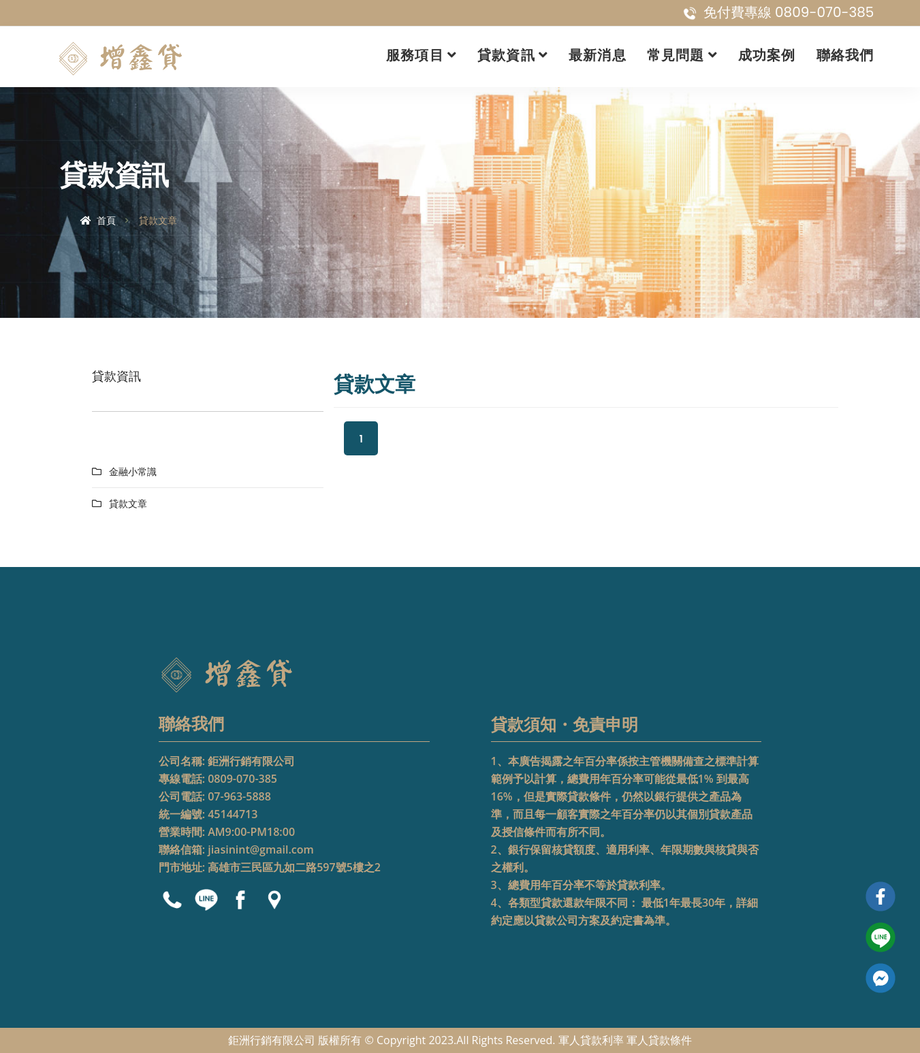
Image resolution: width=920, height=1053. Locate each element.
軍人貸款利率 (591, 1040)
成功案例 (767, 55)
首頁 (98, 220)
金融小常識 (133, 472)
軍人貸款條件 (659, 1040)
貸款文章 (128, 504)
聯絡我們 (845, 55)
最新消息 (597, 55)
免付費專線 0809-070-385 (778, 12)
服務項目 (415, 55)
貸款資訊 (506, 55)
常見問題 (676, 55)
